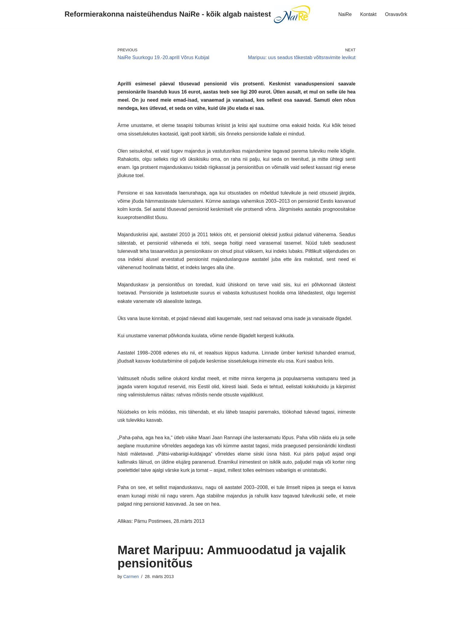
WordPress (58, 621)
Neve (10, 621)
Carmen (131, 576)
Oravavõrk (396, 14)
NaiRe (344, 14)
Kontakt (368, 14)
